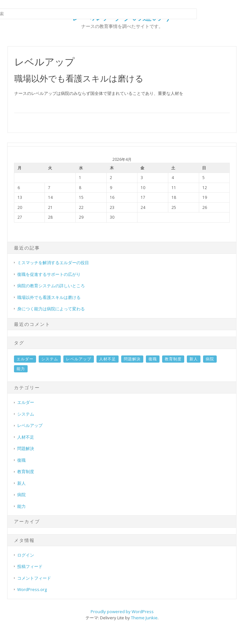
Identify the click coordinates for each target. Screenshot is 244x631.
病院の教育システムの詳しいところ (51, 286)
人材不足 (107, 359)
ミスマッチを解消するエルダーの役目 (53, 262)
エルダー (25, 359)
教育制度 (173, 359)
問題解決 (132, 359)
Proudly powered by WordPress (122, 611)
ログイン (25, 555)
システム (49, 359)
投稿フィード (30, 566)
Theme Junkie (144, 618)
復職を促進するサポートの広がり (49, 274)
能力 (21, 368)
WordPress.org (32, 589)
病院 (210, 359)
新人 (193, 359)
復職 (152, 359)
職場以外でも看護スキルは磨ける (79, 78)
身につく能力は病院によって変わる (51, 309)
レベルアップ (78, 359)
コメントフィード (34, 578)
